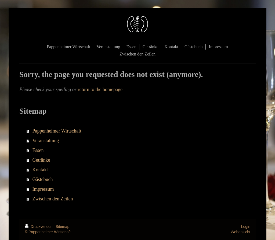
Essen (38, 150)
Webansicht (240, 232)
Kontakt (40, 169)
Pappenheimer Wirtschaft (56, 131)
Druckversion (39, 226)
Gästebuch (42, 179)
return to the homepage (100, 89)
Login (245, 226)
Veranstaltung (45, 140)
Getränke (41, 160)
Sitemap (62, 226)
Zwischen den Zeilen (52, 198)
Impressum (43, 189)
